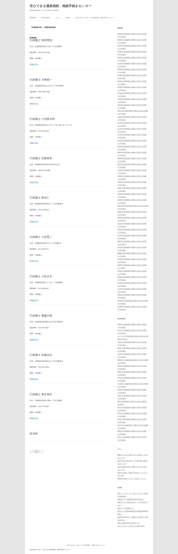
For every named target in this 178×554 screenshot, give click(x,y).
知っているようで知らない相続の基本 (131, 526)
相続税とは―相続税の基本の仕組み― (131, 499)
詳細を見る (34, 64)
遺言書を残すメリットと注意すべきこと (131, 478)
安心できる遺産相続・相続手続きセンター (61, 6)
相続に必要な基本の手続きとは (128, 523)
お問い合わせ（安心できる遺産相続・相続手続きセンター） (95, 18)
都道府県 (33, 18)
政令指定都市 (45, 18)
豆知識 (67, 18)
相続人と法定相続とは (125, 508)
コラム (57, 18)
